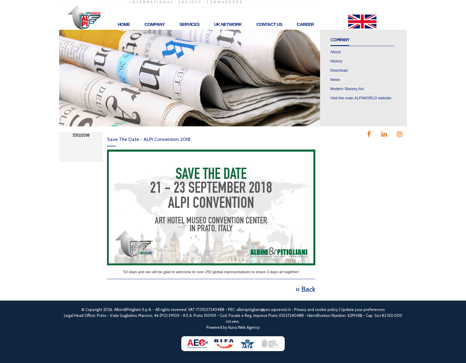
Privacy (300, 309)
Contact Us (269, 24)
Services (190, 24)
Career (305, 24)
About (335, 52)
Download (339, 70)
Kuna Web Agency (244, 327)
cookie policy (326, 309)
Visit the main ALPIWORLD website (360, 98)
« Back (305, 289)
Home (124, 24)
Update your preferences (363, 309)
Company (154, 24)
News (335, 79)
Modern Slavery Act (347, 89)
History (336, 61)
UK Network (228, 24)
